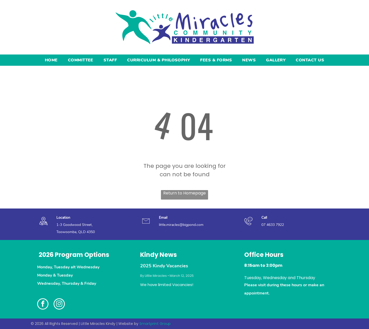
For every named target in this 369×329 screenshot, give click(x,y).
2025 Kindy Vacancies (164, 266)
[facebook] (42, 304)
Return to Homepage (184, 193)
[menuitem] (51, 60)
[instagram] (59, 304)
